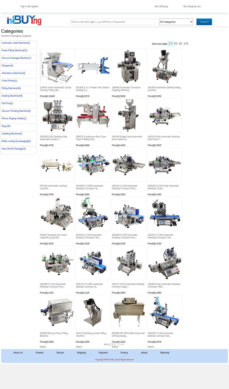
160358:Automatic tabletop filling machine (165, 70)
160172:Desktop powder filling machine (93, 316)
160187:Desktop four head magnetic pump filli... (57, 218)
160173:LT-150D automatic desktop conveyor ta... (93, 267)
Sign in (24, 6)
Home (4, 36)
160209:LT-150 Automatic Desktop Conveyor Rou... (57, 267)
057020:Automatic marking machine (57, 168)
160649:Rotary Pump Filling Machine (57, 316)
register (34, 6)
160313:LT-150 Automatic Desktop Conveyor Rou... (129, 168)
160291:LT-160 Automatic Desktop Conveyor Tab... (165, 218)
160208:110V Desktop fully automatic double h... (57, 119)
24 (170, 43)
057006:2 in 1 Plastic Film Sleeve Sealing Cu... (93, 70)
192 (186, 43)
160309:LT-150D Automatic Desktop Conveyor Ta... (93, 168)
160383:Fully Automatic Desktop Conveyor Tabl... (165, 267)
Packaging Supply (19, 36)
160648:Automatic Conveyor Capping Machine (129, 70)
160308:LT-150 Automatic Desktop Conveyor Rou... (129, 218)
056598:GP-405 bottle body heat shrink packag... (129, 316)
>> (122, 344)
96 (180, 43)
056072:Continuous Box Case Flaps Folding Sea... (93, 119)
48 (175, 43)
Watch (43, 347)
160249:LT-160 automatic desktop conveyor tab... (165, 316)
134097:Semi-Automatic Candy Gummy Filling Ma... (57, 70)
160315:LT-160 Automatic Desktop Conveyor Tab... (93, 218)
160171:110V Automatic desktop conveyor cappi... (129, 267)
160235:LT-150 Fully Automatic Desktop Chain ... (165, 168)
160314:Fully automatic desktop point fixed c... (165, 119)
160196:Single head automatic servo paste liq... (129, 119)
